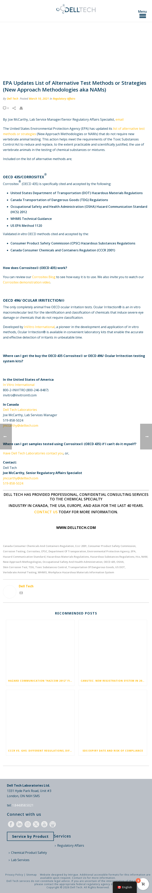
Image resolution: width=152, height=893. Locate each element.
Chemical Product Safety (28, 852)
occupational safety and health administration (73, 562)
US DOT (120, 567)
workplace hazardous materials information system (81, 572)
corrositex (33, 551)
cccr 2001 (81, 546)
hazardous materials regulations (68, 556)
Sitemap (31, 874)
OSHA (120, 562)
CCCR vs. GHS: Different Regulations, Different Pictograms (41, 750)
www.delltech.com (76, 527)
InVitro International (39, 327)
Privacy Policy (14, 874)
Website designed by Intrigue (59, 874)
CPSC (44, 551)
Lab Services (19, 860)
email (120, 119)
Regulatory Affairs (64, 98)
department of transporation (67, 551)
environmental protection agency (108, 551)
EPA (133, 551)
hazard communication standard (24, 556)
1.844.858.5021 (22, 805)
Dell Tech (12, 98)
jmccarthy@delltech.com (20, 425)
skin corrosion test (15, 567)
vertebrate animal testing (20, 572)
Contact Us (79, 878)
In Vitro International (18, 385)
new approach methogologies (22, 562)
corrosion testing (14, 551)
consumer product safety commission (112, 546)
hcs (138, 556)
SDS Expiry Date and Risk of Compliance (113, 750)
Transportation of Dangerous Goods (91, 567)
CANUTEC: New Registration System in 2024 (113, 680)
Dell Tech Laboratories (20, 409)
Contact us (46, 511)
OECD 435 (109, 562)
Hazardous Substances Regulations (112, 556)
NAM (144, 556)
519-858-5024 (13, 483)
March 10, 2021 (39, 98)
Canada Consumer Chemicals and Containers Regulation (38, 546)
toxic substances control (51, 567)
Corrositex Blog (43, 277)
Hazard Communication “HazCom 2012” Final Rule (41, 680)
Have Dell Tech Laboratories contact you (33, 453)
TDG (31, 567)
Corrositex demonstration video (26, 282)
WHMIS (42, 572)
